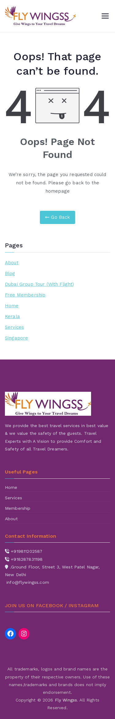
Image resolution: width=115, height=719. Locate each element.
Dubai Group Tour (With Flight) (39, 284)
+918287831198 (27, 559)
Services (14, 327)
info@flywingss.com (27, 582)
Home (12, 305)
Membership (18, 508)
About (11, 262)
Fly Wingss (66, 699)
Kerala (12, 316)
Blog (10, 273)
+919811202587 (26, 551)
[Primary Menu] (105, 16)
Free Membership (25, 295)
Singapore (16, 338)
